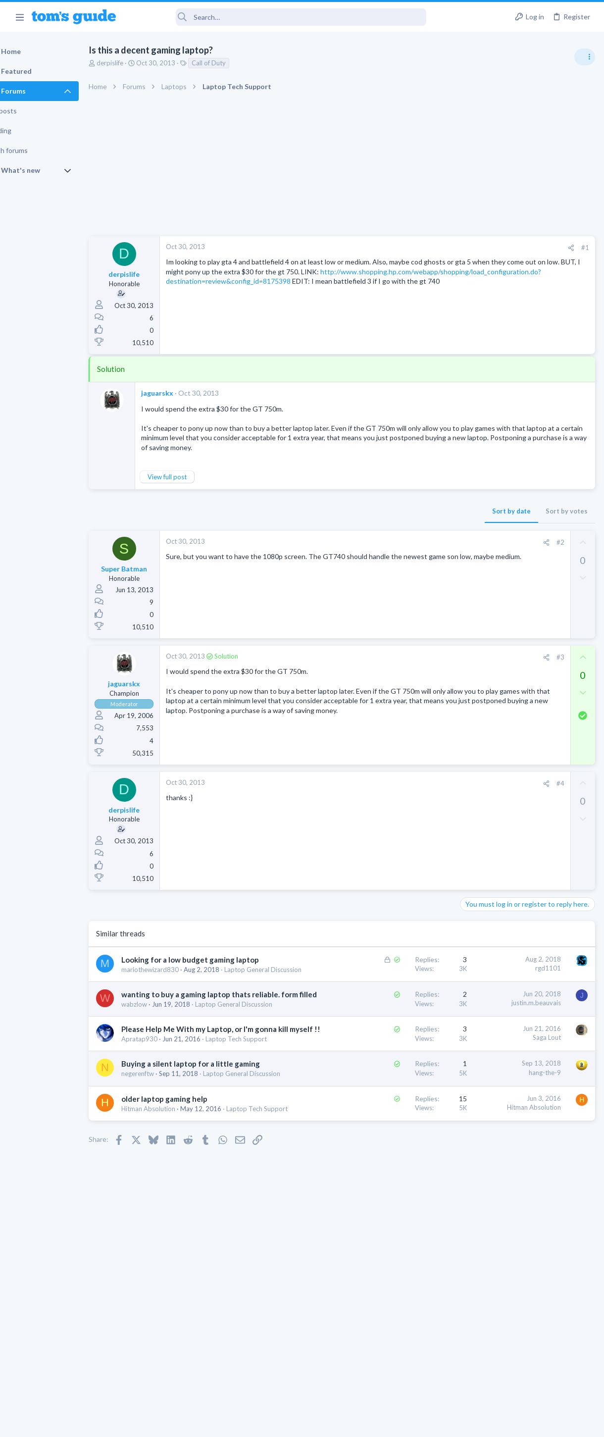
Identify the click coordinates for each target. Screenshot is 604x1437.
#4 (400, 793)
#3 (400, 667)
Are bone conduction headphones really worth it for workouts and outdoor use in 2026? (525, 569)
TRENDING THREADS (479, 538)
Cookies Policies (265, 1423)
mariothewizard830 (175, 989)
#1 (426, 248)
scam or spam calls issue (515, 626)
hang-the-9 (385, 1170)
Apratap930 (165, 1127)
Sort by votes (407, 520)
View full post (192, 486)
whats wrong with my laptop (522, 673)
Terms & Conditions (396, 1423)
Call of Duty (234, 63)
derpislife (135, 63)
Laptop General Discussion (185, 1072)
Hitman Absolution (174, 1236)
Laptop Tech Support (177, 1137)
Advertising (195, 1423)
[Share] (411, 248)
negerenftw (163, 1182)
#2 (400, 552)
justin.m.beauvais (377, 1041)
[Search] (277, 17)
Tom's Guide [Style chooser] (523, 1382)
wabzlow (159, 1063)
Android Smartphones (495, 654)
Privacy (327, 1423)
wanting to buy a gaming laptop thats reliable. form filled (181, 1043)
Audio (472, 606)
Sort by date (352, 520)
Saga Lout (387, 1106)
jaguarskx (182, 393)
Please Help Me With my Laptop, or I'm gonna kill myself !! (193, 1107)
